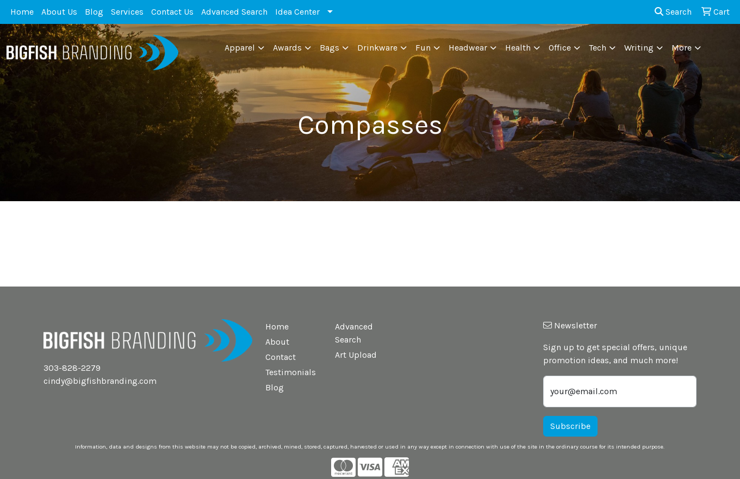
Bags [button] (329, 47)
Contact (280, 357)
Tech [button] (597, 47)
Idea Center (297, 12)
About (277, 342)
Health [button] (518, 47)
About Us (59, 12)
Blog (94, 12)
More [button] (681, 47)
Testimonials (290, 372)
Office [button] (560, 47)
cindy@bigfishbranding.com (100, 381)
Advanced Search (234, 12)
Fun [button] (423, 47)
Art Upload (356, 355)
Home (22, 12)
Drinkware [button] (377, 47)
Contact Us (172, 12)
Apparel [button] (240, 47)
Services (127, 12)
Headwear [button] (468, 47)
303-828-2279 (72, 368)
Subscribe (570, 426)
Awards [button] (287, 47)
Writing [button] (639, 47)
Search (673, 12)
